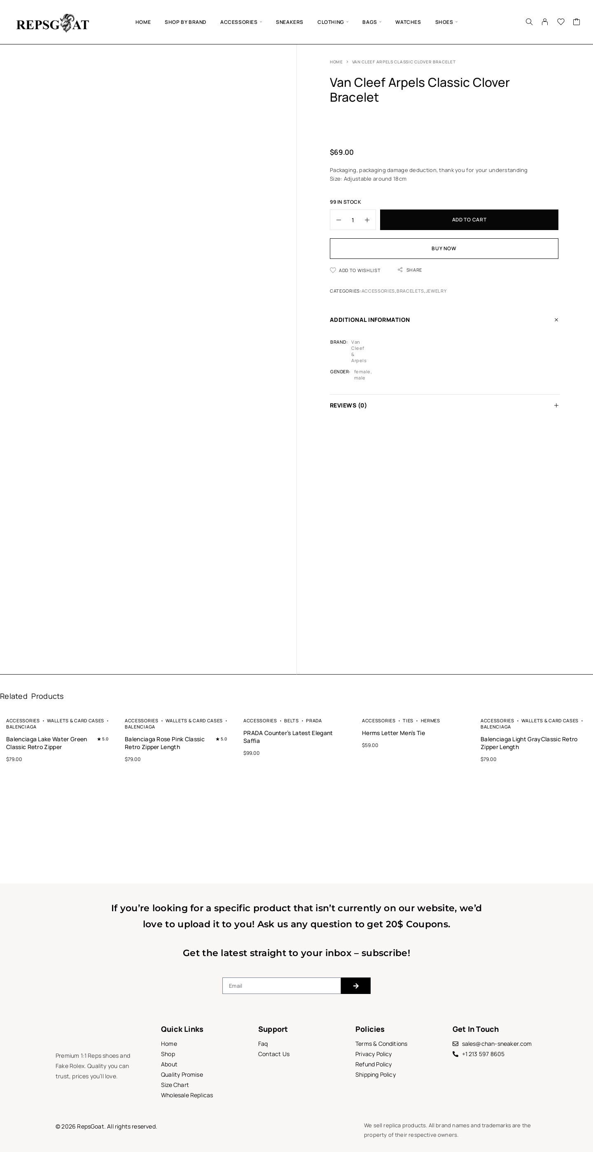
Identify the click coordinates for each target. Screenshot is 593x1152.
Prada (314, 720)
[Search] (529, 22)
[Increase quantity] (370, 220)
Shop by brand (185, 22)
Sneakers (290, 22)
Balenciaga (21, 727)
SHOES (444, 22)
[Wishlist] (561, 23)
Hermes (430, 720)
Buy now (444, 248)
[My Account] (545, 22)
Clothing (331, 22)
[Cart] (577, 23)
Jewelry (436, 291)
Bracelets (410, 291)
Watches (408, 22)
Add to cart (469, 219)
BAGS (369, 22)
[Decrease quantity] (335, 220)
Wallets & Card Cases (75, 720)
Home (143, 22)
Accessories (239, 22)
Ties (408, 720)
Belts (291, 720)
